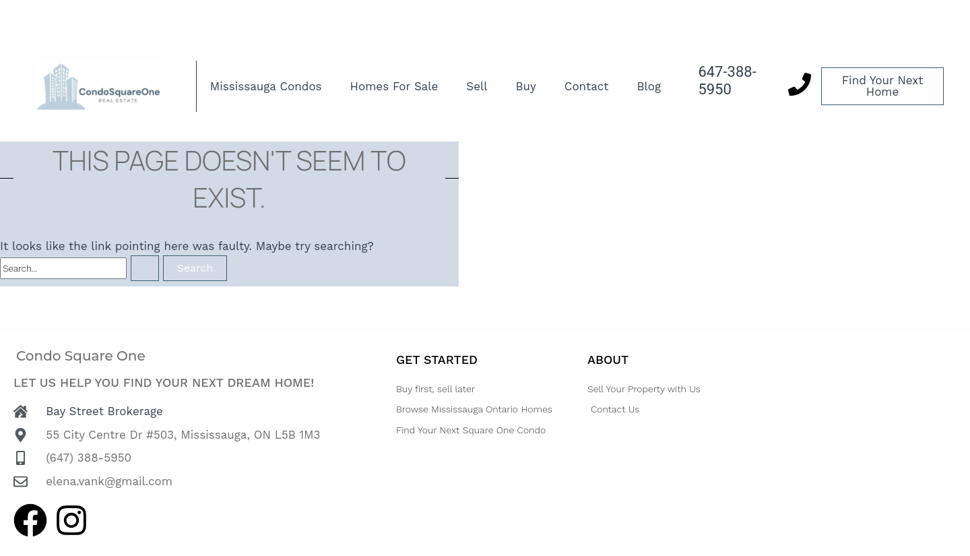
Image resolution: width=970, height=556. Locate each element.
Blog (649, 86)
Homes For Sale (394, 86)
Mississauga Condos (266, 86)
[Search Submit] (145, 268)
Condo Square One (81, 356)
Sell (476, 86)
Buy (525, 86)
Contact (586, 86)
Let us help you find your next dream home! (163, 382)
